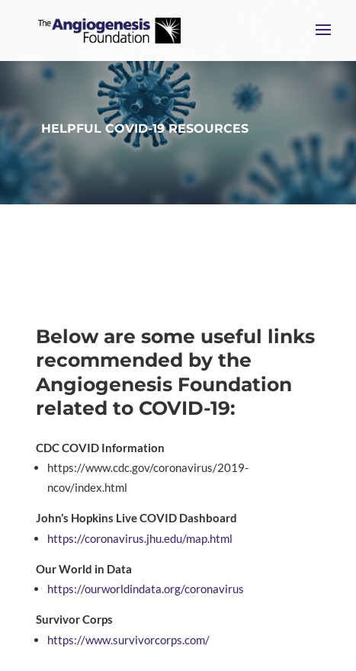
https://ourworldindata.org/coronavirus (145, 589)
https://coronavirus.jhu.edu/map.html (140, 538)
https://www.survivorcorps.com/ (129, 640)
